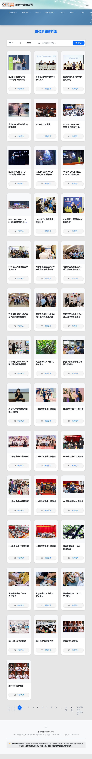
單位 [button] (62, 12)
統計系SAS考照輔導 (17, 641)
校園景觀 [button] (25, 12)
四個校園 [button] (12, 12)
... (61, 707)
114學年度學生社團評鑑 (46, 409)
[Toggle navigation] (87, 5)
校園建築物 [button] (49, 12)
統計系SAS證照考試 (44, 641)
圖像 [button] (72, 12)
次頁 (66, 709)
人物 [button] (82, 12)
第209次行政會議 (43, 124)
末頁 (71, 709)
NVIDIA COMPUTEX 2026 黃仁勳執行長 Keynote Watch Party (18, 79)
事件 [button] (37, 12)
